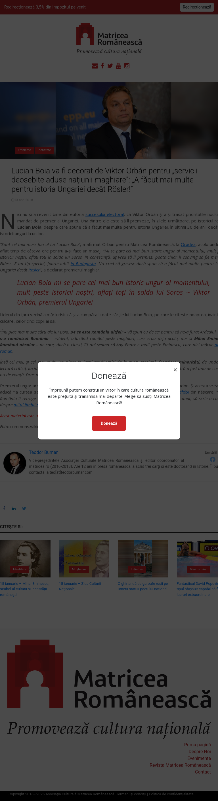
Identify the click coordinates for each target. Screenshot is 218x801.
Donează (109, 423)
